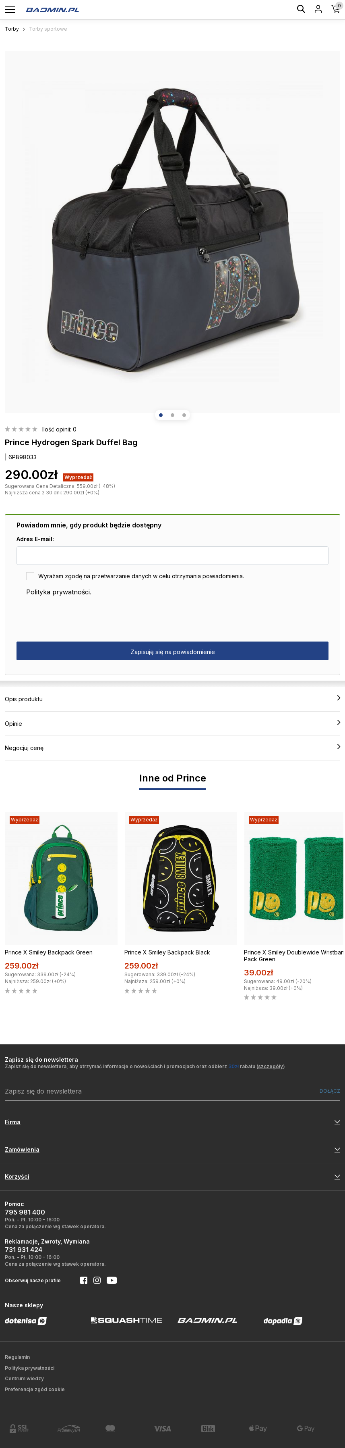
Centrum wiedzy (24, 1378)
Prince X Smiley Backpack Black (167, 952)
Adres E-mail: (35, 538)
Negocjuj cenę (172, 747)
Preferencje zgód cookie (35, 1389)
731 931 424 (23, 1250)
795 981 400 (25, 1212)
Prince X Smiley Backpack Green (49, 952)
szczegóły (270, 1066)
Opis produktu (172, 698)
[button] (161, 415)
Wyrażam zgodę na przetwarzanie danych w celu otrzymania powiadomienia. (141, 576)
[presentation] (78, 619)
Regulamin (17, 1357)
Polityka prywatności (58, 592)
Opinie (172, 723)
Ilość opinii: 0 (59, 429)
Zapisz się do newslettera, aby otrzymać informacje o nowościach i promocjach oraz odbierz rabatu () (145, 1066)
